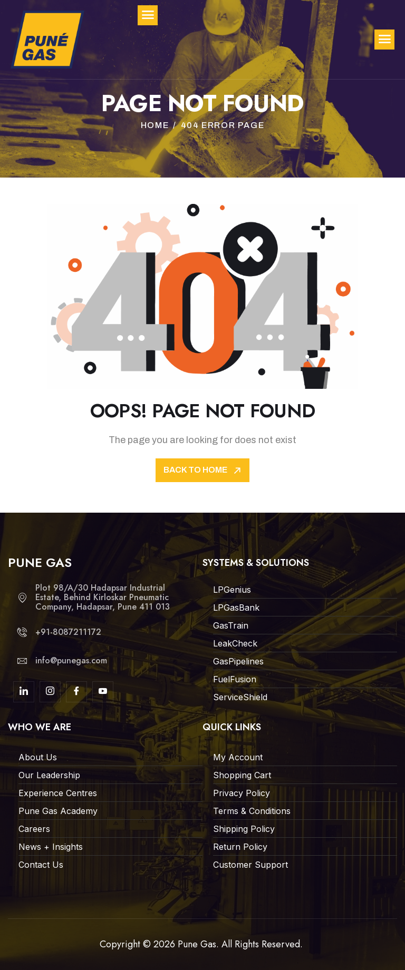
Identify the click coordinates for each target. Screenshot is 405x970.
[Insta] (50, 691)
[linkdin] (23, 691)
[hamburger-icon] (384, 40)
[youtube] (102, 691)
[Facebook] (76, 691)
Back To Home (203, 470)
